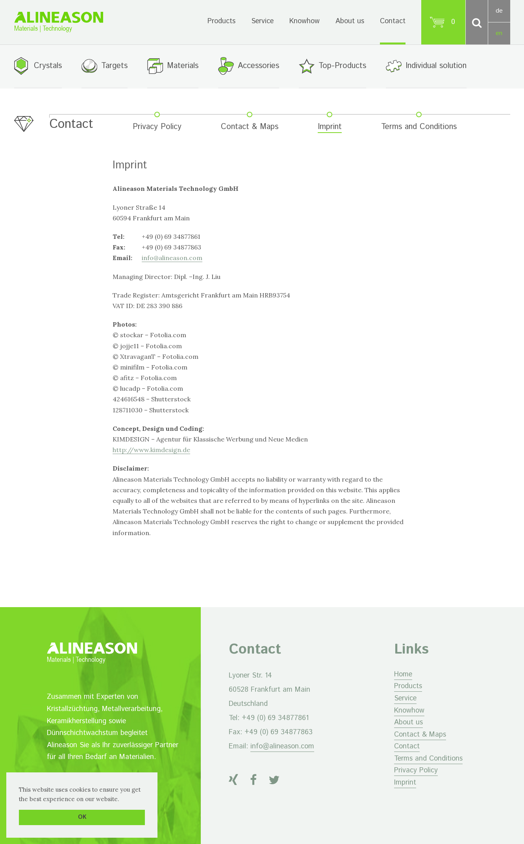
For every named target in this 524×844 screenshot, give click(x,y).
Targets (114, 66)
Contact (392, 21)
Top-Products (342, 66)
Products (221, 21)
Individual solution (436, 66)
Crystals (48, 66)
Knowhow (304, 21)
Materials (182, 66)
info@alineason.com (172, 258)
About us (349, 21)
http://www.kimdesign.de (151, 450)
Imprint (330, 127)
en (499, 33)
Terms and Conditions (419, 127)
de (499, 10)
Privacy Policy (157, 127)
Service (262, 21)
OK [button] (82, 817)
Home (403, 674)
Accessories (258, 66)
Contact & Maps (249, 127)
